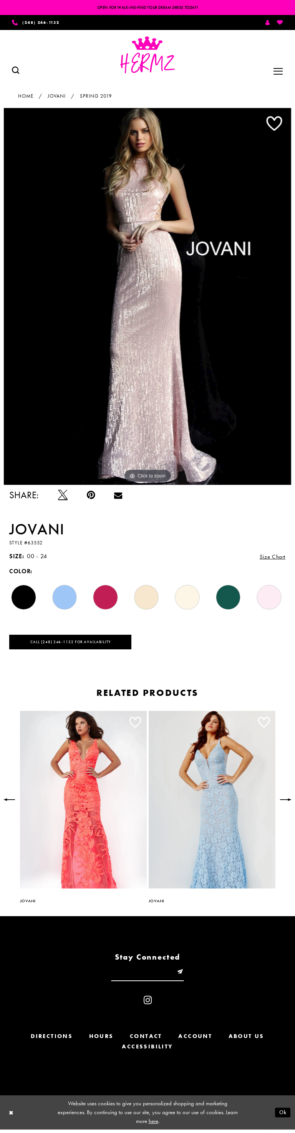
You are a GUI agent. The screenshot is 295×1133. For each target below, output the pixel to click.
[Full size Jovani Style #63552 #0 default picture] (147, 297)
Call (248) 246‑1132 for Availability (74, 643)
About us (246, 1039)
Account (195, 1039)
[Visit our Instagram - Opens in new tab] (148, 1003)
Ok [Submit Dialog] (282, 1115)
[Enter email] (147, 974)
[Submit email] (181, 974)
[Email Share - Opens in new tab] (118, 496)
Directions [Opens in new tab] (52, 1039)
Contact (146, 1039)
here (153, 1124)
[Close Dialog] (11, 1116)
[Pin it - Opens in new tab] (91, 496)
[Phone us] (38, 23)
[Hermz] (147, 56)
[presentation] (83, 801)
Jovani (57, 96)
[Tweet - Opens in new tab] (63, 496)
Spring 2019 (96, 96)
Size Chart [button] (272, 558)
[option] (147, 297)
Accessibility (147, 1049)
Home (25, 96)
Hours (101, 1039)
